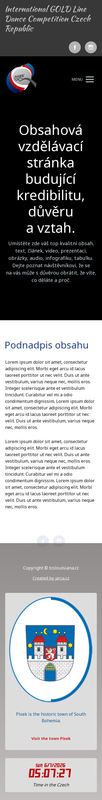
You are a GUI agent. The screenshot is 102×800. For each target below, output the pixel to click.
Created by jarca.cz (51, 578)
